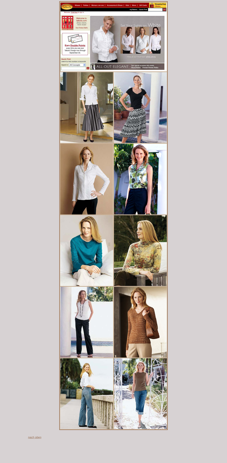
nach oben (34, 437)
